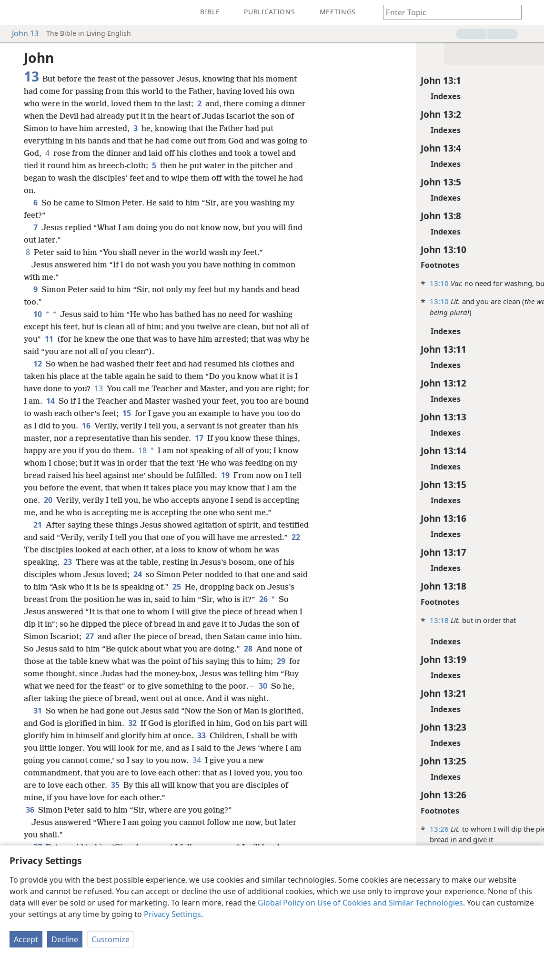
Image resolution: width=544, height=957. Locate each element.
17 (199, 438)
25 (177, 586)
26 (262, 599)
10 (36, 314)
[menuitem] (14, 12)
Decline (64, 939)
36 (30, 809)
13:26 (400, 829)
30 (263, 686)
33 (201, 735)
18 (141, 450)
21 (37, 524)
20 (48, 500)
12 (37, 363)
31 (37, 710)
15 (127, 413)
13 (98, 388)
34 (197, 760)
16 (86, 425)
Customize (110, 939)
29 (281, 661)
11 (49, 339)
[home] (14, 12)
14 (50, 401)
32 (132, 723)
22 (295, 537)
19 (225, 475)
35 (115, 785)
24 (137, 574)
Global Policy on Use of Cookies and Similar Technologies (360, 902)
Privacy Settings (172, 914)
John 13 (20, 33)
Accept (26, 939)
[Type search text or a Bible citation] (448, 12)
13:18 (400, 620)
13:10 (400, 283)
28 (248, 648)
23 (67, 562)
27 (89, 636)
